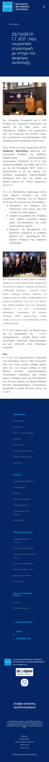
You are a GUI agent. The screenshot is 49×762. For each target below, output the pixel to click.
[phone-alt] (23, 622)
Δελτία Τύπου (18, 520)
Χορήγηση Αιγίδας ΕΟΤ (23, 548)
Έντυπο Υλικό (18, 581)
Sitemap (24, 736)
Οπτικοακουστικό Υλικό (23, 569)
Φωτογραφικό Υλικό (22, 575)
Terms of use (24, 745)
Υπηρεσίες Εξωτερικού (22, 456)
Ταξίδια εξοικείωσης (21, 499)
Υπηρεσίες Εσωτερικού (23, 451)
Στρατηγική (18, 444)
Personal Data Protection (24, 742)
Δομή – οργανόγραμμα (23, 433)
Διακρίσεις (17, 462)
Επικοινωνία (24, 748)
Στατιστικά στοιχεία (21, 608)
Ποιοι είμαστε (19, 421)
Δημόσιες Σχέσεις (20, 505)
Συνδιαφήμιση (19, 487)
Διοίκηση (17, 439)
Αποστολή (17, 427)
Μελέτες (16, 602)
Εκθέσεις (17, 493)
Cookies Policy (24, 739)
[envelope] (24, 635)
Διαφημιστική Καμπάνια (23, 481)
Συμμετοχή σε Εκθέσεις (23, 563)
